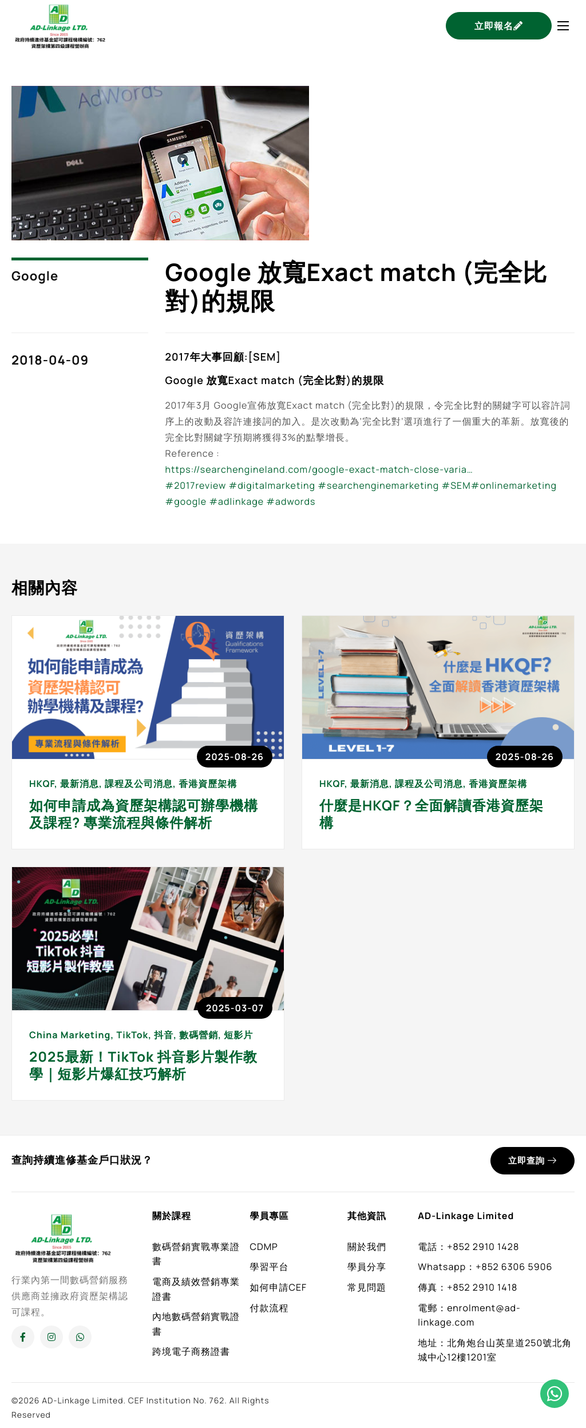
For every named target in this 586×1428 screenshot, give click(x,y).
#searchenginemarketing (378, 485)
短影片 (238, 1035)
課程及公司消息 (139, 783)
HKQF (41, 783)
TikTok (132, 1035)
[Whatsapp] (80, 1337)
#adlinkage (236, 501)
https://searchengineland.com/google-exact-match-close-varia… (319, 469)
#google (186, 501)
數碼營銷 (198, 1035)
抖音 (163, 1035)
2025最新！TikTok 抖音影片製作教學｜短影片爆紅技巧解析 (143, 1065)
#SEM (456, 485)
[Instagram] (51, 1337)
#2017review (196, 485)
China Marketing (69, 1035)
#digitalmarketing (271, 485)
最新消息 (79, 783)
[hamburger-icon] (563, 25)
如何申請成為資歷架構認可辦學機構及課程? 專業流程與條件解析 (143, 814)
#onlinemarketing (514, 485)
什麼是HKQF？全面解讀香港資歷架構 (431, 814)
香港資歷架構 (208, 783)
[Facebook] (22, 1337)
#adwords (290, 501)
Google (34, 275)
